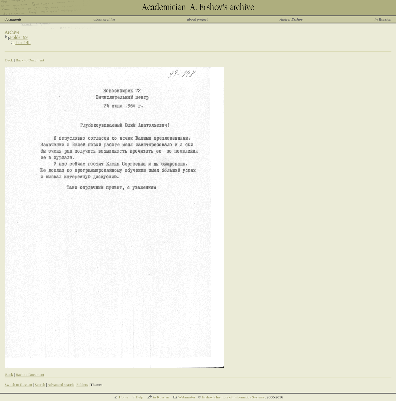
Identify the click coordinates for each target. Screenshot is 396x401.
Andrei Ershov (291, 19)
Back (9, 60)
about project (197, 19)
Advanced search (60, 384)
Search (40, 384)
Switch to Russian (18, 384)
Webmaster (186, 397)
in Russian (383, 19)
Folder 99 (19, 37)
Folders (82, 384)
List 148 (23, 42)
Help (139, 397)
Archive (12, 32)
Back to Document (30, 60)
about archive (104, 19)
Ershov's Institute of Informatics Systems (233, 397)
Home (123, 397)
